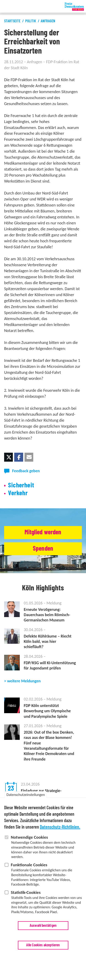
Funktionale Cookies (29, 864)
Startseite (12, 21)
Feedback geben (26, 470)
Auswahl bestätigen (43, 925)
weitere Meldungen (24, 681)
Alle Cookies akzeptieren (43, 945)
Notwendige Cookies (29, 837)
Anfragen (48, 21)
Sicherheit (21, 485)
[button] (8, 457)
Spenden (43, 548)
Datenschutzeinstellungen (25, 795)
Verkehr (18, 493)
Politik (30, 21)
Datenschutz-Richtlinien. (60, 827)
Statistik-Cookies (26, 892)
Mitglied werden (43, 532)
